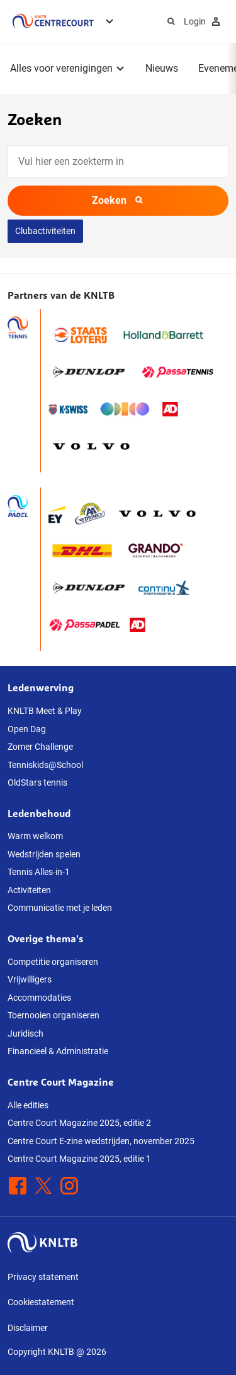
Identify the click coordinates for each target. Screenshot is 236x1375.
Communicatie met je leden (60, 908)
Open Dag (27, 729)
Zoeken (118, 200)
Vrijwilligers (30, 979)
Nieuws (161, 68)
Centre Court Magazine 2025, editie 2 (79, 1123)
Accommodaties (39, 998)
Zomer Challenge (40, 747)
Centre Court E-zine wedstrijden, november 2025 (101, 1141)
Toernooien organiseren (53, 1015)
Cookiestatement (41, 1302)
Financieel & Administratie (58, 1051)
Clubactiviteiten (45, 231)
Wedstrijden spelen (44, 854)
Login (203, 21)
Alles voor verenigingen (61, 68)
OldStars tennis (37, 782)
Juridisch (25, 1033)
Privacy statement (43, 1277)
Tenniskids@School (45, 765)
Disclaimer (28, 1328)
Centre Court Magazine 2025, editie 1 (79, 1159)
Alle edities (28, 1105)
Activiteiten (29, 890)
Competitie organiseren (53, 962)
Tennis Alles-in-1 (39, 872)
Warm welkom (35, 836)
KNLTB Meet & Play (45, 711)
